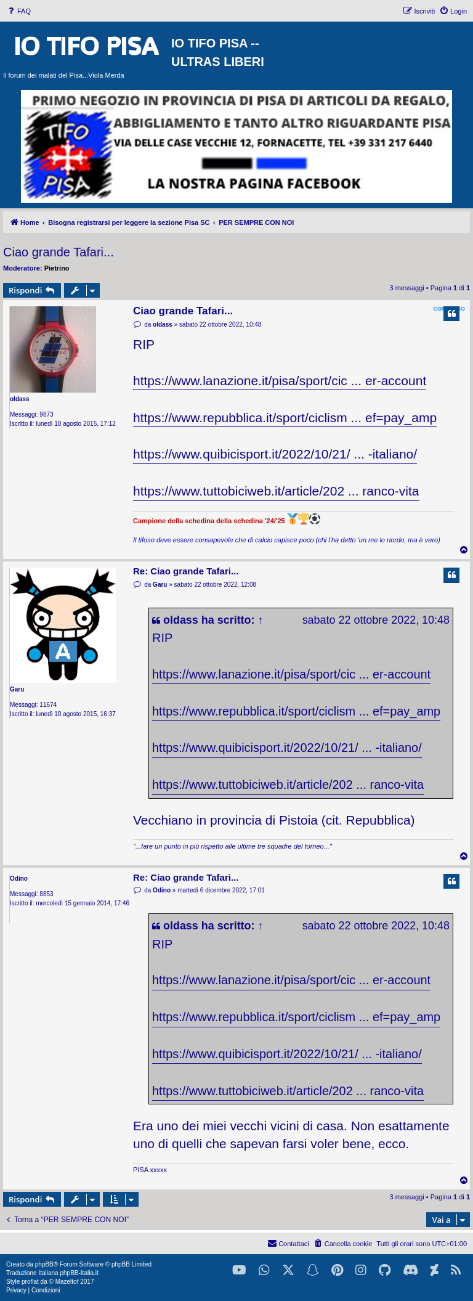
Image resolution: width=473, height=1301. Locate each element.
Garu (17, 689)
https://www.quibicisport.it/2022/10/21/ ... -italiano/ (275, 454)
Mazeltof (67, 1281)
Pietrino (57, 268)
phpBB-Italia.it (79, 1273)
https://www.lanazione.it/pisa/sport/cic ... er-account (279, 380)
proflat (30, 1281)
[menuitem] (18, 11)
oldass (20, 399)
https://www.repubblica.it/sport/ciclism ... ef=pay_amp (285, 417)
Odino (19, 878)
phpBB (44, 1264)
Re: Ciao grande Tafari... (185, 571)
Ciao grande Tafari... (58, 252)
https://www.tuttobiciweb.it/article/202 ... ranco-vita (276, 491)
